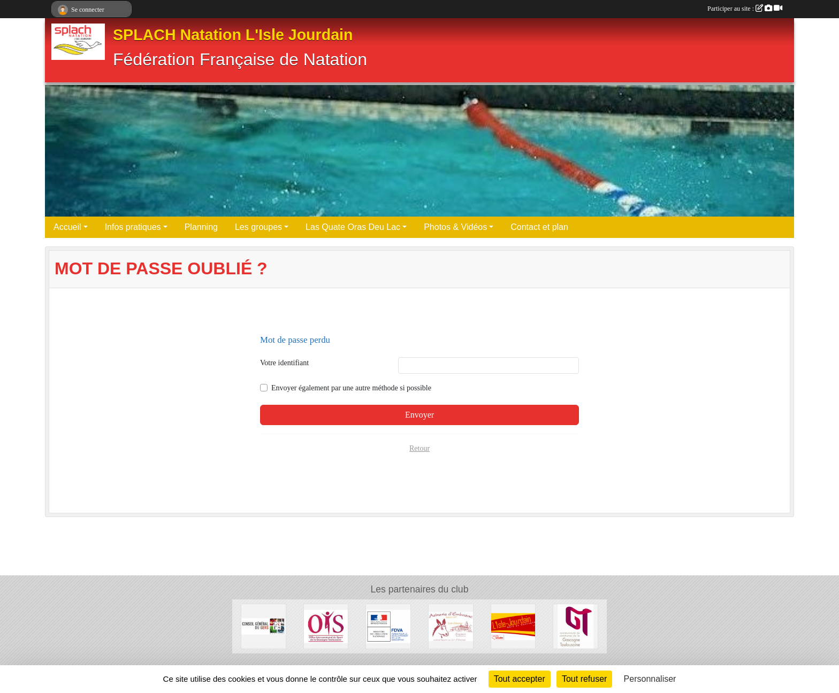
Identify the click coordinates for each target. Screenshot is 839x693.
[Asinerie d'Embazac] (451, 625)
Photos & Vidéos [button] (455, 227)
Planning (201, 227)
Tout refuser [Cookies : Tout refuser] (584, 678)
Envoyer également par (351, 388)
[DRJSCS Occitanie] (388, 625)
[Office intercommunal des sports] (326, 625)
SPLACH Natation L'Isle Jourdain (233, 34)
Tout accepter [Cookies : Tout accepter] (519, 678)
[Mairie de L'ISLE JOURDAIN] (513, 625)
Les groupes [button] (258, 227)
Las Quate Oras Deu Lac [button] (353, 227)
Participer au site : (744, 8)
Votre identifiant (284, 363)
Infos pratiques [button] (133, 227)
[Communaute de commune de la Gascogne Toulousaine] (575, 625)
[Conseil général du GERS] (263, 625)
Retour (419, 448)
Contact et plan (539, 227)
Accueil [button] (67, 227)
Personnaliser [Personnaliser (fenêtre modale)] (650, 678)
